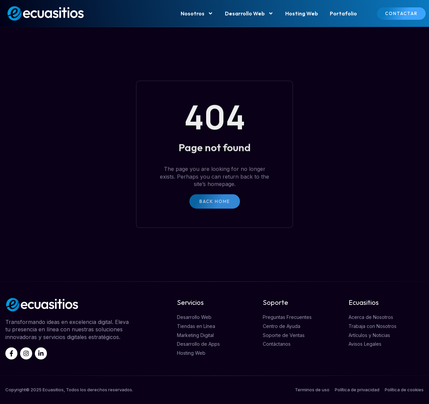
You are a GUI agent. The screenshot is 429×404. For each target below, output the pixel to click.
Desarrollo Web (249, 13)
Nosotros (197, 13)
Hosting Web (301, 13)
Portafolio (343, 13)
